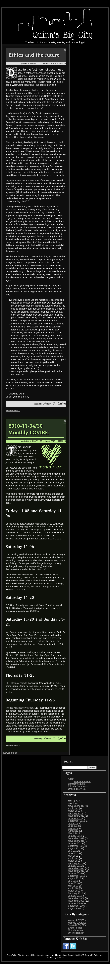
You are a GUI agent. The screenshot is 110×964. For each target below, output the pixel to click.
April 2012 (73, 831)
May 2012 (73, 828)
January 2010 (75, 896)
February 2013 (75, 813)
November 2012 (76, 816)
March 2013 (74, 811)
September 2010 (76, 876)
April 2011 (73, 858)
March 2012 (74, 833)
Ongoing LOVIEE (77, 789)
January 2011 (75, 866)
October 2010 (75, 873)
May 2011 (73, 856)
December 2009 (76, 898)
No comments (13, 410)
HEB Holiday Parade (16, 683)
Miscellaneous (75, 930)
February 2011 (75, 863)
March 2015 (74, 803)
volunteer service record (18, 172)
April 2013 (73, 808)
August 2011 (74, 848)
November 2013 (76, 806)
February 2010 (75, 893)
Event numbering (82, 781)
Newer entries (10, 753)
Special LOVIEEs (77, 925)
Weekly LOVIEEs (77, 920)
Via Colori (11, 632)
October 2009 (75, 903)
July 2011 (73, 851)
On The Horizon (76, 933)
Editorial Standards (78, 786)
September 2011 (76, 846)
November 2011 (76, 841)
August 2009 (74, 908)
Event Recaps (75, 928)
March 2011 (74, 861)
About (71, 779)
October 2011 (75, 843)
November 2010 (76, 871)
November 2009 (76, 901)
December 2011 (76, 838)
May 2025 (73, 801)
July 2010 (73, 881)
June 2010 (73, 883)
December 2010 (76, 868)
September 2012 (76, 821)
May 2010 (73, 886)
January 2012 (75, 836)
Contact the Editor (77, 784)
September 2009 (76, 906)
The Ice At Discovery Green (19, 708)
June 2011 (73, 853)
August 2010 (74, 878)
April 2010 (73, 888)
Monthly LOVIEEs (77, 923)
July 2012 (73, 823)
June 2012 (73, 826)
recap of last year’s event (48, 689)
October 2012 (75, 818)
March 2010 (74, 891)
